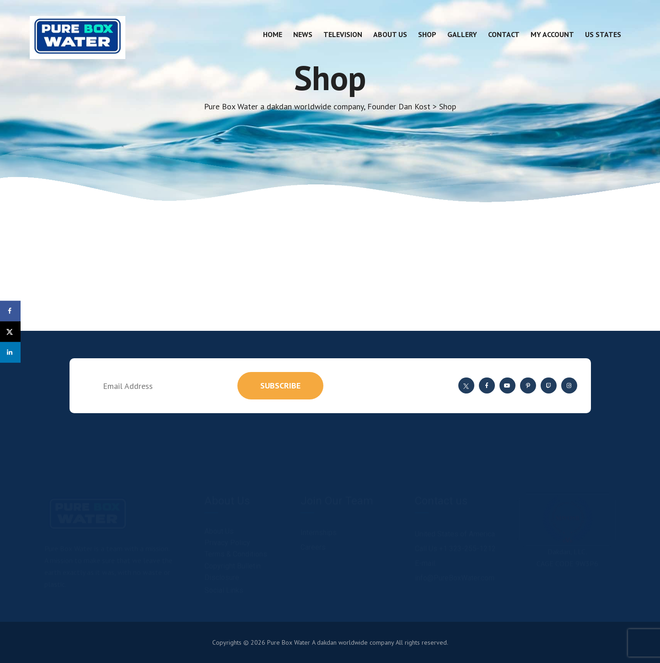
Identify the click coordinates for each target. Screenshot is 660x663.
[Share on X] (10, 331)
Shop (427, 34)
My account (552, 34)
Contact (504, 34)
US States (603, 34)
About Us (390, 34)
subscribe (280, 385)
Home (272, 34)
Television (342, 34)
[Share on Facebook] (10, 311)
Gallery (462, 34)
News (302, 34)
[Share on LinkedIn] (10, 352)
